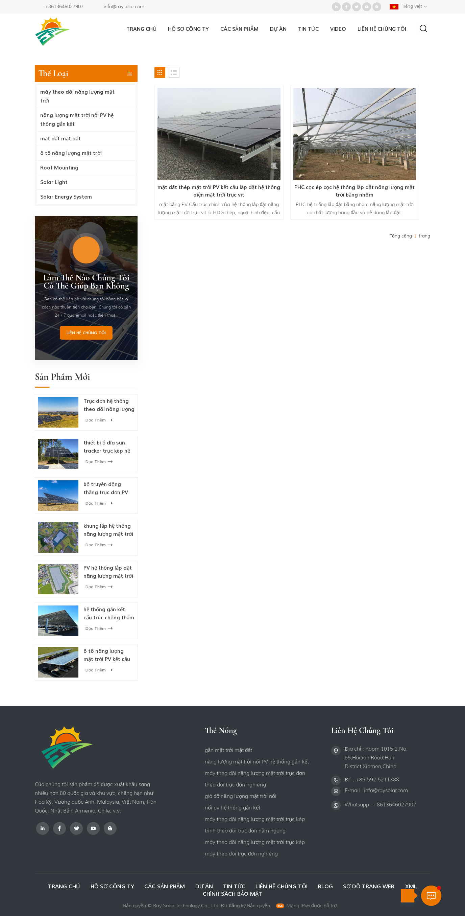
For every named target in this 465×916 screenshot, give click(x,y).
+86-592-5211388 (377, 780)
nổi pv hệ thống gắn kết (232, 808)
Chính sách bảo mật (232, 893)
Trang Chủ (141, 29)
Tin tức (308, 29)
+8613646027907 (64, 6)
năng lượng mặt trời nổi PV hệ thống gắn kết (77, 120)
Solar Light (54, 182)
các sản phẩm (163, 886)
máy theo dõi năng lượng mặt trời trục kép (255, 819)
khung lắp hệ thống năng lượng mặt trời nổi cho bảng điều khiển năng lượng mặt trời (108, 530)
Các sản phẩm (239, 29)
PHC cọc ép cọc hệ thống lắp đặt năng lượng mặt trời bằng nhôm (292, 160)
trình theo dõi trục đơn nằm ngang (245, 831)
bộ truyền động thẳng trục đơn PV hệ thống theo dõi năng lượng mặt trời (108, 489)
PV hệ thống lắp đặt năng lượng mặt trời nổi (108, 572)
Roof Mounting (59, 167)
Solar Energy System (66, 196)
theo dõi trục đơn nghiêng (235, 785)
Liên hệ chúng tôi (86, 333)
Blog (326, 886)
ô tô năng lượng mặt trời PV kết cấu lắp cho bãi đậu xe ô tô (108, 655)
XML (414, 886)
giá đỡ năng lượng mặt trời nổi (240, 796)
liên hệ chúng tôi (381, 29)
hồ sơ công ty (188, 29)
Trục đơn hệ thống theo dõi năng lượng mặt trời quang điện (108, 405)
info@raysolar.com (124, 6)
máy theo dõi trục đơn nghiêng (241, 854)
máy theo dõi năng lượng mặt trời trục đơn (255, 773)
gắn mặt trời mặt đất (228, 750)
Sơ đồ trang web (372, 886)
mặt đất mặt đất (60, 138)
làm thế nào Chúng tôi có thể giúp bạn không (86, 282)
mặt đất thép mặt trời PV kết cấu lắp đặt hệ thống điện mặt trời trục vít (198, 160)
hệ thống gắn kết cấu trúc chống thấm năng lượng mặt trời (108, 614)
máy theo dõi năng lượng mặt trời (77, 96)
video (338, 29)
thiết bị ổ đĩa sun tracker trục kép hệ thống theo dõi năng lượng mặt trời (108, 447)
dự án (278, 29)
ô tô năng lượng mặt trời (71, 153)
